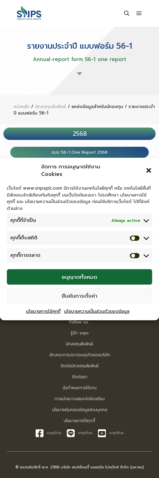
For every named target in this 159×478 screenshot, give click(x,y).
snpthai (48, 433)
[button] (148, 170)
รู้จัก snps (80, 333)
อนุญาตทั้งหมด (79, 277)
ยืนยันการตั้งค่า (79, 296)
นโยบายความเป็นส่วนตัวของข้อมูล (97, 311)
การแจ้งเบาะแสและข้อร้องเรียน (79, 399)
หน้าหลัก (21, 106)
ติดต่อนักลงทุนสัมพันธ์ (80, 366)
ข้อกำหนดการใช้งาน (79, 388)
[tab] (79, 134)
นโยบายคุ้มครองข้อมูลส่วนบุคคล (79, 410)
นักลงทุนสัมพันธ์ (50, 106)
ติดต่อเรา (79, 377)
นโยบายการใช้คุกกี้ (43, 311)
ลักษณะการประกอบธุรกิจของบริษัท (79, 355)
